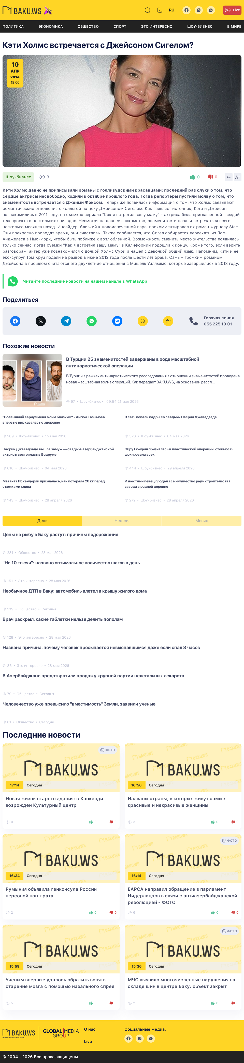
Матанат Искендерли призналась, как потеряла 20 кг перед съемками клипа (54, 484)
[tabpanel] (122, 628)
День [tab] (42, 520)
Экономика (50, 26)
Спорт (119, 26)
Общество (88, 26)
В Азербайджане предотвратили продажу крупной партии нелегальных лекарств (93, 675)
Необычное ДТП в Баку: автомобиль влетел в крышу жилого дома (75, 591)
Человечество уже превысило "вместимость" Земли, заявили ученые (79, 704)
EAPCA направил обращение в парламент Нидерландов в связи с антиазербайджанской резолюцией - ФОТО (182, 895)
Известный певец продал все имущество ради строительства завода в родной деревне (178, 484)
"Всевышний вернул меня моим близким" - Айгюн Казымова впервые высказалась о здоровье (54, 419)
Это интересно (157, 26)
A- (228, 177)
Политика (13, 26)
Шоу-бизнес (199, 26)
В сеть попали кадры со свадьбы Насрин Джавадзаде (171, 417)
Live (232, 10)
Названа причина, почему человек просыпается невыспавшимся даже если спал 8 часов (101, 647)
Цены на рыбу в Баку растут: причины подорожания (60, 534)
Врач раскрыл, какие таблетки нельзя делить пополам (63, 619)
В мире (234, 26)
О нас (89, 1029)
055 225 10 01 (218, 324)
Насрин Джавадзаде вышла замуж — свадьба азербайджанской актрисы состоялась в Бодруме (58, 451)
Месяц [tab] (201, 520)
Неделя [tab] (122, 520)
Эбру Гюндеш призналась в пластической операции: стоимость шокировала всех (179, 451)
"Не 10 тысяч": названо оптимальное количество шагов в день (71, 562)
